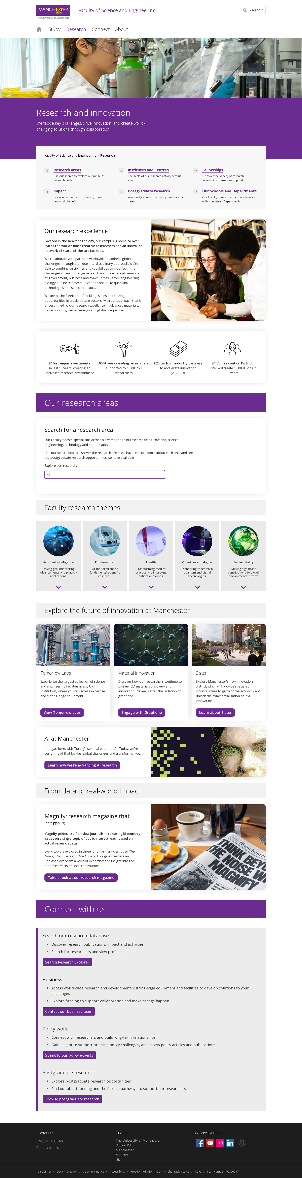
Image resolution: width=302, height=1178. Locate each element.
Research (107, 155)
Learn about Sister (215, 712)
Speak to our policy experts (69, 1055)
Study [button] (55, 29)
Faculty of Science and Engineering (117, 10)
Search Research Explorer (67, 962)
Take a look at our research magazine (81, 877)
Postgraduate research (149, 191)
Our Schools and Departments (229, 191)
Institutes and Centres (148, 169)
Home (39, 29)
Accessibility (117, 1171)
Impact (59, 191)
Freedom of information (146, 1171)
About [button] (121, 29)
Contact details (47, 1147)
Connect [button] (101, 29)
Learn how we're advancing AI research (82, 765)
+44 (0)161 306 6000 (51, 1141)
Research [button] (76, 29)
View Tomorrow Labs (62, 712)
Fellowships (212, 169)
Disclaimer (44, 1171)
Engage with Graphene (141, 712)
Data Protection (66, 1171)
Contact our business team (68, 1011)
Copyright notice (93, 1171)
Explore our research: (60, 465)
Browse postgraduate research (72, 1099)
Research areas (67, 169)
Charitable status (178, 1171)
